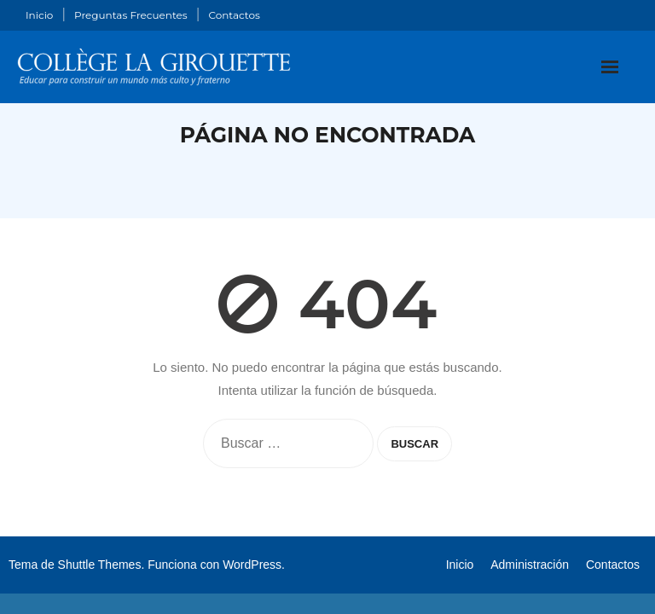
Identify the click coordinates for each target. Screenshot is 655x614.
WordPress (252, 564)
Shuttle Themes (100, 564)
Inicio (39, 15)
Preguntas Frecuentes (131, 15)
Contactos (233, 15)
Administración (529, 564)
